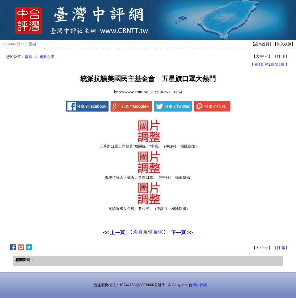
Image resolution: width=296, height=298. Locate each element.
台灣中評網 (198, 285)
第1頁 (259, 64)
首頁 (28, 57)
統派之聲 (46, 57)
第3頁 (279, 64)
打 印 (281, 56)
